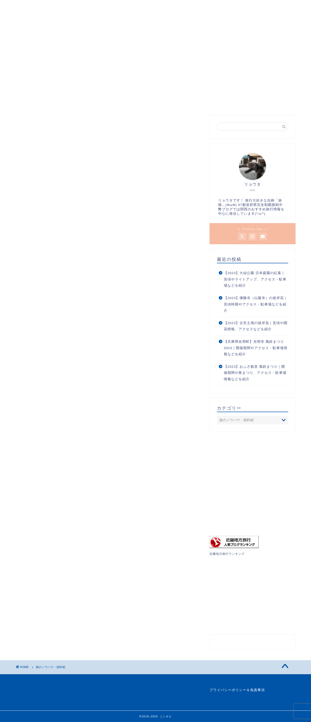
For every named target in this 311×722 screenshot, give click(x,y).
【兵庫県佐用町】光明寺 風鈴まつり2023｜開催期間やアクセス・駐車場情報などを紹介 (255, 348)
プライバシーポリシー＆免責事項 (237, 690)
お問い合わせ (259, 29)
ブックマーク (187, 29)
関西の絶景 (50, 29)
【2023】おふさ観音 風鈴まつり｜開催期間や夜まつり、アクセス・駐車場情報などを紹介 (255, 373)
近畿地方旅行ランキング (227, 554)
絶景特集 (80, 29)
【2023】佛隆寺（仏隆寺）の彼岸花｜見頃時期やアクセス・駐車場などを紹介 (255, 304)
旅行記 (106, 29)
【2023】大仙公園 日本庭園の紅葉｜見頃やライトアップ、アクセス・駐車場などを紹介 (255, 279)
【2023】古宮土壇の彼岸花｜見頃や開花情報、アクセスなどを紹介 (255, 326)
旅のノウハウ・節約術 (143, 29)
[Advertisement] (253, 76)
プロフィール (223, 29)
